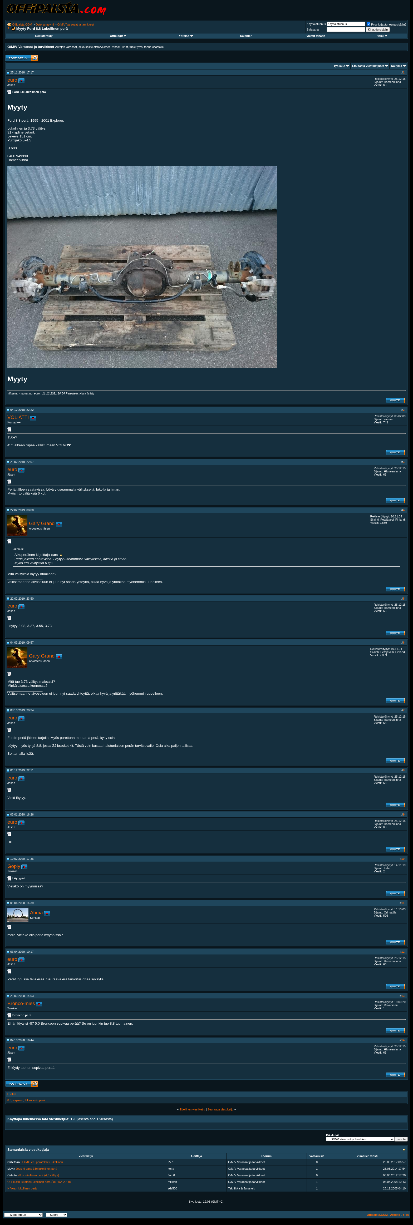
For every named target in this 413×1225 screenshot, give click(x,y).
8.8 (9, 1100)
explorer (18, 1100)
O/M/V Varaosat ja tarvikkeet (75, 24)
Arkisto (395, 1214)
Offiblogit (118, 35)
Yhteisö (186, 35)
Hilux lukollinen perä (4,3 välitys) (38, 1175)
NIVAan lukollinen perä (22, 1188)
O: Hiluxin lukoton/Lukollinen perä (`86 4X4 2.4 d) (39, 1181)
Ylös (406, 1214)
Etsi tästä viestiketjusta (368, 65)
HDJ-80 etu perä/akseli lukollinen (42, 1162)
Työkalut (339, 65)
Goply (13, 866)
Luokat (11, 1094)
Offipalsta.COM (22, 24)
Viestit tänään (315, 35)
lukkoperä (31, 1100)
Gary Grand (42, 523)
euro (12, 80)
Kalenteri (246, 35)
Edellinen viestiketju (192, 1109)
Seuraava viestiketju (220, 1109)
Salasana (313, 29)
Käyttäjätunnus (316, 24)
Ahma (36, 912)
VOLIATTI (18, 417)
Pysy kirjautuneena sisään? (386, 24)
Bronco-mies (21, 1003)
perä (42, 1100)
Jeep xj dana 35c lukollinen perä (36, 1168)
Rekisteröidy (44, 35)
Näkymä (396, 65)
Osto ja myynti (45, 24)
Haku (382, 35)
